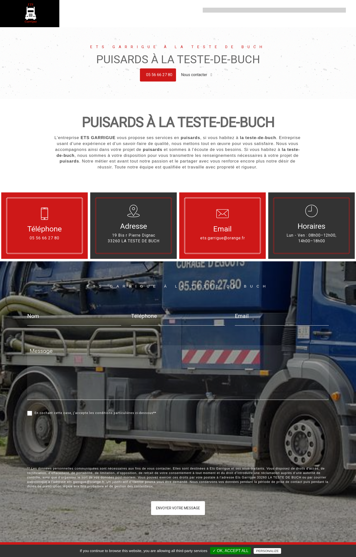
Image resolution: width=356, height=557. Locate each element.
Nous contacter (196, 74)
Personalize (267, 551)
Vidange (262, 10)
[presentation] (79, 452)
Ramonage (314, 10)
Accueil (212, 10)
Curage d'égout (287, 10)
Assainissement (236, 10)
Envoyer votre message (178, 508)
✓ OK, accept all (230, 551)
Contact (335, 10)
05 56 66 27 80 (159, 74)
